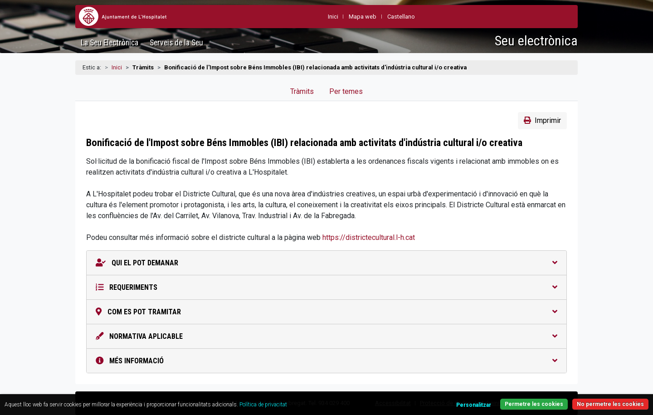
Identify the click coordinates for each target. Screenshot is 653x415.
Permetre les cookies (534, 404)
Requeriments (326, 287)
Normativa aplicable (326, 336)
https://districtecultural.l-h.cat (368, 237)
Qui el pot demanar (326, 263)
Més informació (326, 361)
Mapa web (362, 16)
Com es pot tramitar (326, 312)
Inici (117, 67)
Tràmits (302, 91)
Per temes (346, 91)
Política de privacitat (263, 404)
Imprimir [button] (542, 120)
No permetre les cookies (610, 404)
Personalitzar (473, 405)
